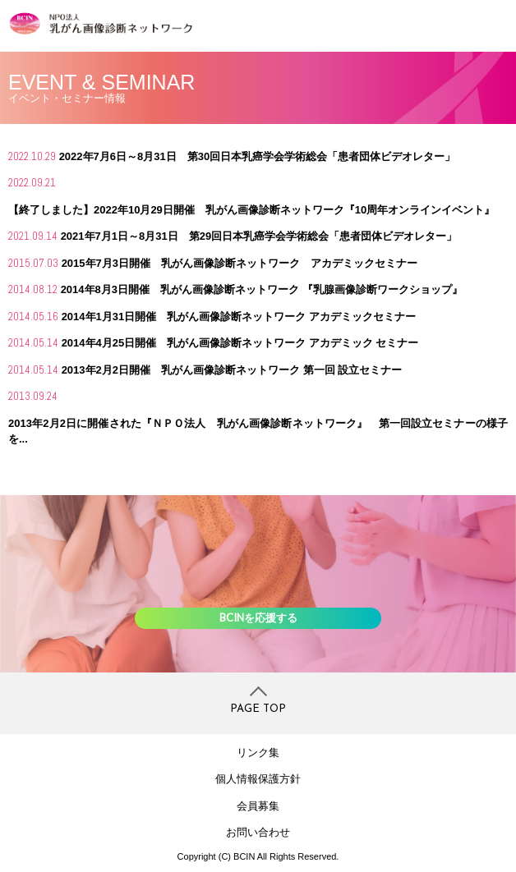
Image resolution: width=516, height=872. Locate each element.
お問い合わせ (258, 832)
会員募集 (258, 806)
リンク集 (258, 752)
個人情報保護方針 (258, 779)
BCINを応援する (258, 617)
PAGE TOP (258, 709)
